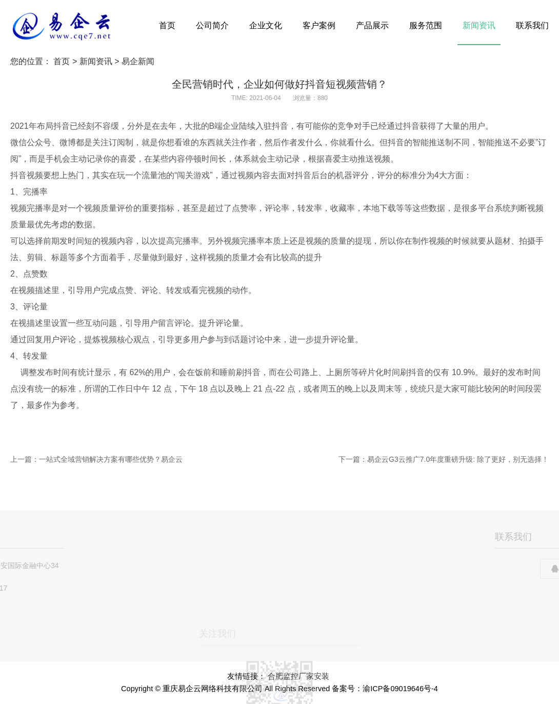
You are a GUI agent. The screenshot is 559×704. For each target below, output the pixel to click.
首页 (167, 25)
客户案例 (319, 25)
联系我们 (532, 25)
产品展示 (372, 25)
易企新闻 (138, 61)
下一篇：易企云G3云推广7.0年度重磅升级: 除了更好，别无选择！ (443, 459)
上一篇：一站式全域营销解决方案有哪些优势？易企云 (96, 459)
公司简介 (212, 25)
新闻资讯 (479, 25)
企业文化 (265, 25)
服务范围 (425, 25)
